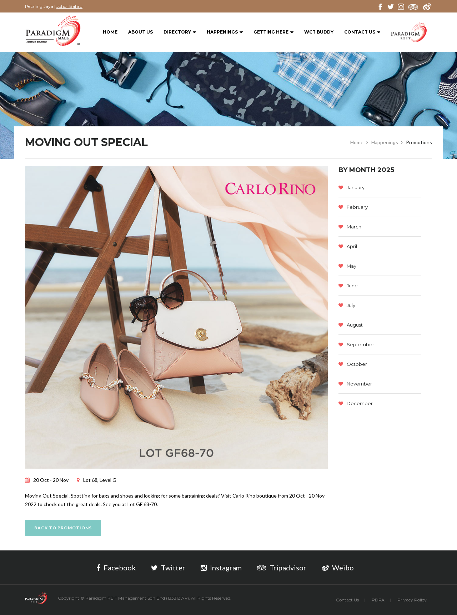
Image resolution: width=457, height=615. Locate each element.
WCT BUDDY (318, 32)
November (355, 384)
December (355, 403)
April (347, 246)
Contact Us (362, 32)
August (350, 325)
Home (110, 32)
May (347, 266)
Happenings (225, 32)
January (351, 187)
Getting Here (273, 32)
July (346, 305)
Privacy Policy (412, 600)
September (356, 344)
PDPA (378, 600)
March (349, 227)
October (352, 364)
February (353, 207)
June (348, 285)
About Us (140, 32)
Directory (180, 32)
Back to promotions (63, 527)
